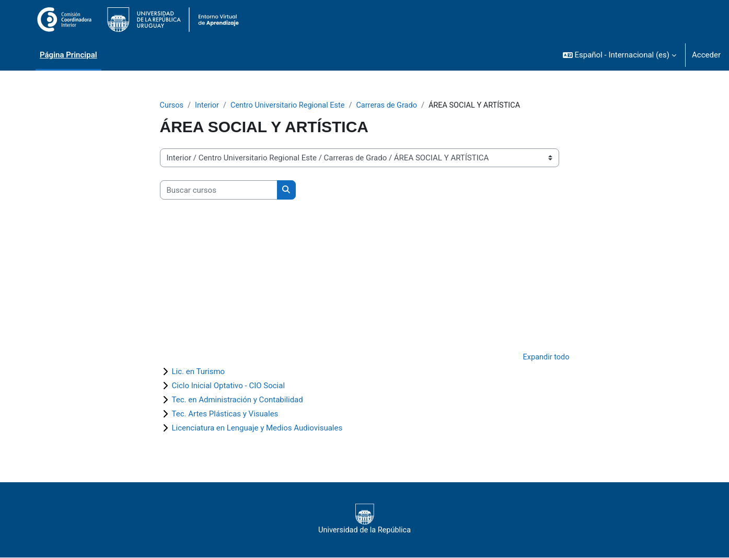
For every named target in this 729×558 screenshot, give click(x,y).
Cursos (172, 105)
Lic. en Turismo (198, 372)
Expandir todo (545, 358)
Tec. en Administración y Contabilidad (237, 400)
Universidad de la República (364, 520)
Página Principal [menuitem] (68, 55)
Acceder (706, 55)
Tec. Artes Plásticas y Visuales (225, 414)
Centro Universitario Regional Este (292, 105)
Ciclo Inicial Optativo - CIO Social (228, 386)
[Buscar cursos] (218, 190)
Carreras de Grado (393, 105)
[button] (619, 55)
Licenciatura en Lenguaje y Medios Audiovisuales (257, 428)
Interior (208, 105)
